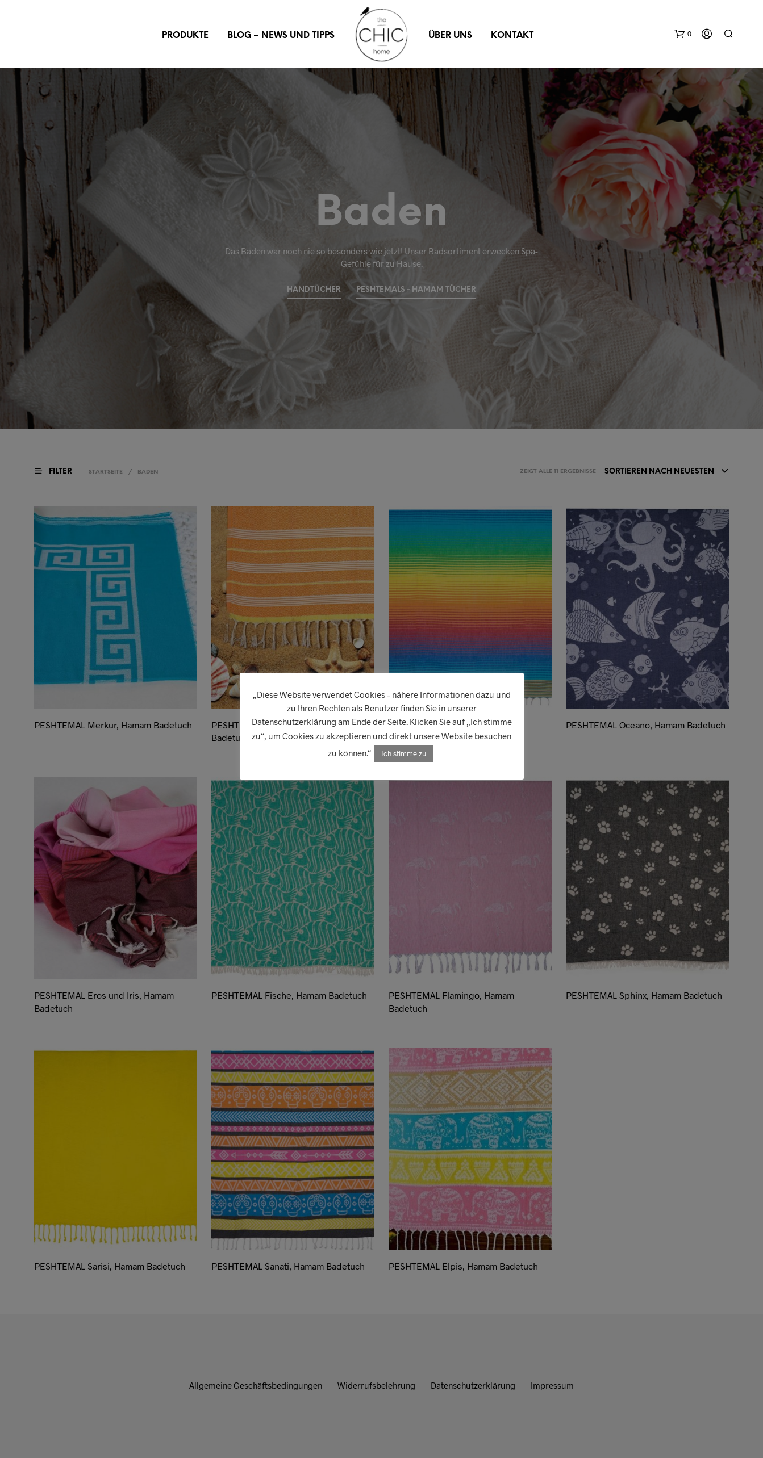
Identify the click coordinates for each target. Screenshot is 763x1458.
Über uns (450, 35)
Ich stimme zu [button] (403, 753)
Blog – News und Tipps (281, 35)
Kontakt (512, 35)
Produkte (185, 35)
